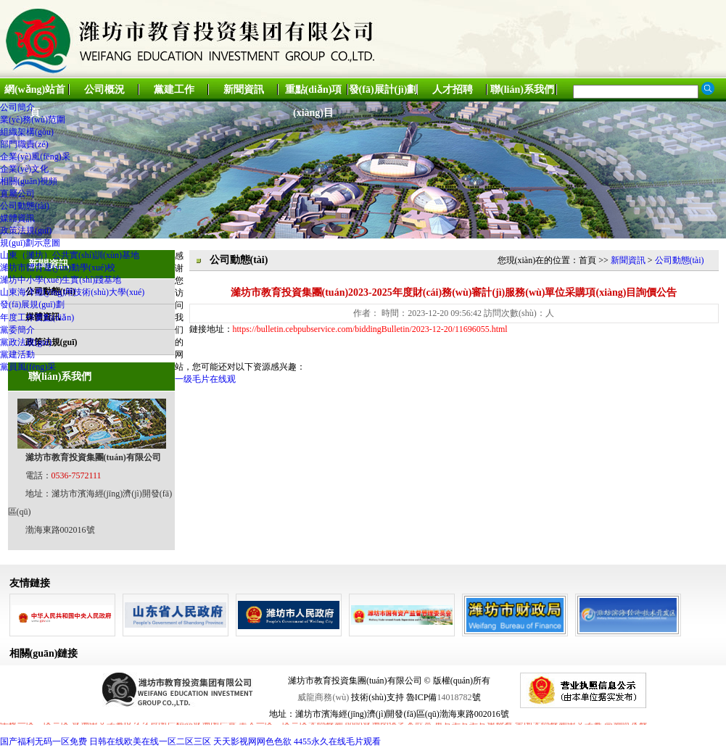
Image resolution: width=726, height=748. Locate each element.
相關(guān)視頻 (28, 181)
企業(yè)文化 (24, 169)
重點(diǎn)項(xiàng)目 (313, 92)
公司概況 (104, 89)
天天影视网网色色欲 (252, 741)
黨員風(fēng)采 (28, 367)
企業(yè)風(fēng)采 (35, 156)
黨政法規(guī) (25, 342)
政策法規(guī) (25, 230)
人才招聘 (452, 89)
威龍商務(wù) (323, 697)
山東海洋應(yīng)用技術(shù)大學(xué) (72, 292)
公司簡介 (17, 107)
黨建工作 (174, 89)
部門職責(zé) (24, 144)
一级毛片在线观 (205, 379)
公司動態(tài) (24, 206)
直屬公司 (17, 193)
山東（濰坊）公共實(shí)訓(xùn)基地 (69, 255)
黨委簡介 (17, 330)
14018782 (454, 697)
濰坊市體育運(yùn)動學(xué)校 (57, 267)
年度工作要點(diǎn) (37, 317)
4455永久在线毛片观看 (337, 741)
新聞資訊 (243, 89)
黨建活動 (17, 354)
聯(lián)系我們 (522, 89)
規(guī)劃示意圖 (30, 243)
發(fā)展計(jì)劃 (383, 89)
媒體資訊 (17, 218)
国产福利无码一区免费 (43, 741)
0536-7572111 (76, 475)
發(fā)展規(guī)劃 (32, 304)
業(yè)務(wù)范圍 (32, 120)
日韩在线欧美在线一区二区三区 (150, 741)
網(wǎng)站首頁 (34, 92)
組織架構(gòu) (27, 132)
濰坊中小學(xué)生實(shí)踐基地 (60, 280)
